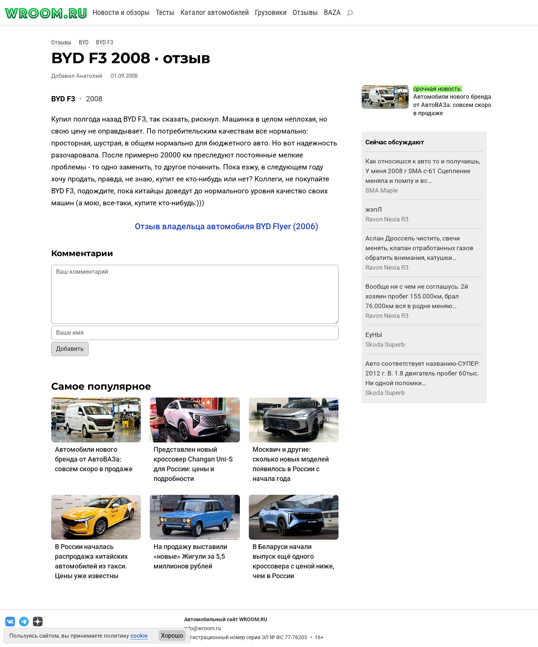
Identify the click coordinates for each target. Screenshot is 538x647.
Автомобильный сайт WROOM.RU (225, 619)
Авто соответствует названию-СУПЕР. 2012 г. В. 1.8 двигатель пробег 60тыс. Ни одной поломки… (422, 373)
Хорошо (172, 635)
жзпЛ (373, 209)
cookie (139, 635)
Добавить (70, 348)
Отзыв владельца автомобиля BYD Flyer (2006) (226, 226)
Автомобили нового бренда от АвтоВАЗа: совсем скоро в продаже (94, 459)
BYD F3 (104, 42)
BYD (84, 42)
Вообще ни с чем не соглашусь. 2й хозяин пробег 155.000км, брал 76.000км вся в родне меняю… (416, 296)
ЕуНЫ (373, 334)
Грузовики (271, 12)
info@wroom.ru (202, 628)
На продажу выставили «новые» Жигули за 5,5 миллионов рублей (190, 556)
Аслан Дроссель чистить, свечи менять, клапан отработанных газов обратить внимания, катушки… (419, 247)
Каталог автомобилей (214, 12)
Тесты (165, 12)
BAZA (332, 12)
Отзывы (305, 12)
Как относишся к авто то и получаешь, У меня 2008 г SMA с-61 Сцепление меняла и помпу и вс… (422, 170)
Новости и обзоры (121, 12)
